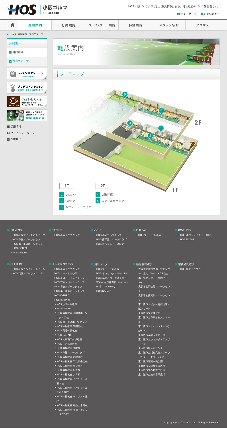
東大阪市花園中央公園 (150, 361)
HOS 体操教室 (62, 300)
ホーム (10, 34)
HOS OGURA (19, 248)
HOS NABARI (19, 252)
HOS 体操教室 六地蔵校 (70, 357)
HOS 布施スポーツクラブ (26, 239)
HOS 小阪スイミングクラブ (69, 278)
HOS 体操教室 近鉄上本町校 (72, 405)
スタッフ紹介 (168, 25)
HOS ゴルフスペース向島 (110, 244)
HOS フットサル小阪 (149, 235)
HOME (12, 25)
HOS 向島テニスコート (193, 269)
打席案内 (68, 25)
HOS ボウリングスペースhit (195, 235)
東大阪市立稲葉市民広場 (151, 365)
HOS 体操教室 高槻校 (68, 348)
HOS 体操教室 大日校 (68, 374)
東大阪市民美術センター (151, 348)
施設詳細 (18, 52)
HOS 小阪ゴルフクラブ (109, 235)
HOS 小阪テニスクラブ (67, 235)
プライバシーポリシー (23, 133)
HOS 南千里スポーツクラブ (27, 244)
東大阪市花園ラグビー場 (151, 335)
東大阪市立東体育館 (149, 313)
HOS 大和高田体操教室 (69, 339)
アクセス (202, 25)
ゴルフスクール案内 (101, 25)
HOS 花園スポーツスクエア (27, 273)
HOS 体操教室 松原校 (68, 370)
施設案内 (34, 25)
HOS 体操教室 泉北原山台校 (72, 361)
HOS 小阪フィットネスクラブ (28, 235)
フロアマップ (21, 61)
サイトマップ (188, 14)
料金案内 (135, 25)
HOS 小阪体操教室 (67, 304)
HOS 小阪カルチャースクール (28, 269)
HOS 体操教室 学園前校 (70, 326)
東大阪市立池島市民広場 (151, 374)
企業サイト (17, 139)
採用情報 (15, 126)
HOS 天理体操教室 (67, 330)
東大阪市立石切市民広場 (151, 370)
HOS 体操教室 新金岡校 (70, 365)
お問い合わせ (212, 14)
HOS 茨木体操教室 (67, 343)
